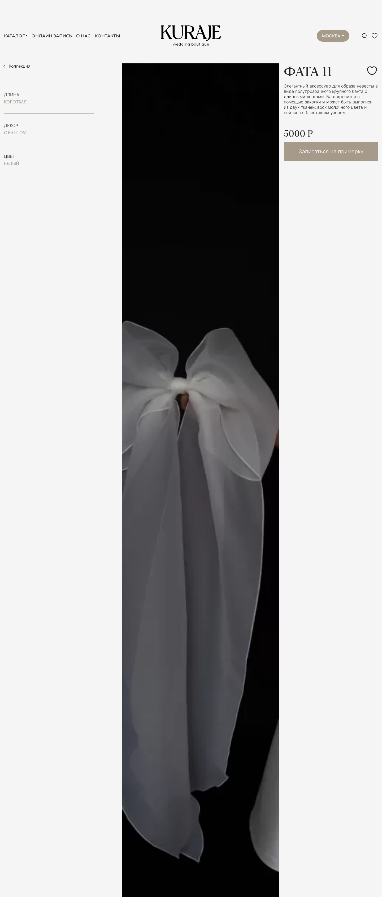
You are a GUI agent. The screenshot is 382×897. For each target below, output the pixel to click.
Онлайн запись (52, 35)
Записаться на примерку (331, 151)
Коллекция (20, 66)
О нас (83, 35)
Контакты (107, 35)
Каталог (14, 35)
